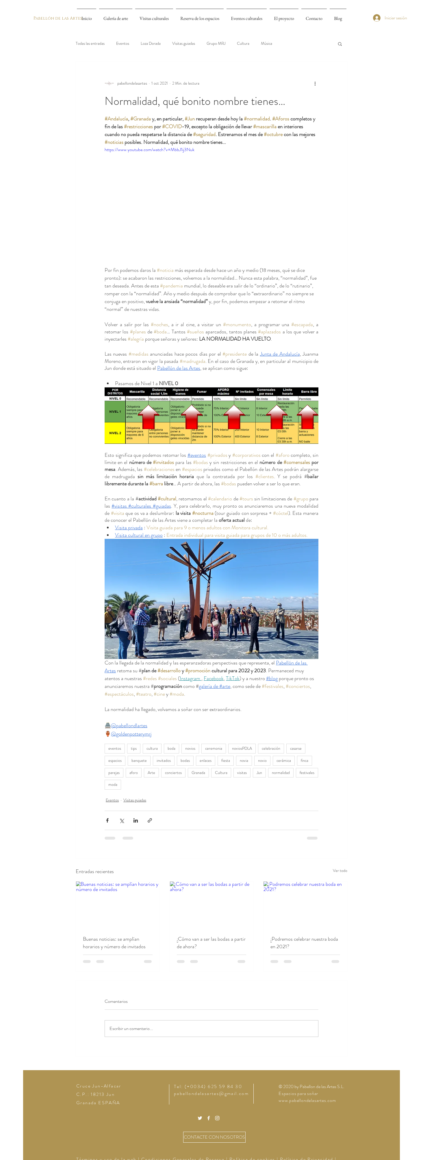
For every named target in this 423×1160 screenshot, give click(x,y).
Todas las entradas (90, 43)
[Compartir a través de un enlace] (150, 820)
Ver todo (340, 870)
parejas (114, 772)
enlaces (206, 760)
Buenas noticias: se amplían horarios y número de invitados (114, 942)
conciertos (173, 772)
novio (262, 760)
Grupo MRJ (216, 43)
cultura (152, 748)
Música (266, 43)
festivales (307, 772)
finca (304, 760)
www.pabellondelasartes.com (307, 1100)
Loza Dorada (151, 43)
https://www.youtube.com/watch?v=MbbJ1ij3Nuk (149, 149)
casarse (296, 748)
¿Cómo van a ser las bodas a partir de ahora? (211, 942)
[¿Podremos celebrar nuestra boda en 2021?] (305, 904)
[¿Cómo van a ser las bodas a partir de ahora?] (211, 904)
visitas (242, 772)
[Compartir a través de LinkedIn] (135, 820)
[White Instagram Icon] (217, 1118)
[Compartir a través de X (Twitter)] (121, 820)
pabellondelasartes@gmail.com (211, 1093)
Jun (259, 772)
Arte (151, 772)
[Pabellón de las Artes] (57, 18)
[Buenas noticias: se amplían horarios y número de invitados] (117, 904)
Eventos (122, 43)
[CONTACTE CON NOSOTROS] (214, 1137)
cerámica (284, 760)
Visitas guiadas (183, 43)
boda (171, 748)
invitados (164, 760)
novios (190, 748)
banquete (139, 760)
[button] (340, 43)
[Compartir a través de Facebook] (107, 820)
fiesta (225, 760)
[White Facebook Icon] (209, 1118)
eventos (114, 748)
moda (112, 784)
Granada (198, 772)
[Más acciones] (314, 83)
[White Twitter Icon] (200, 1118)
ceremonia (213, 748)
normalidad (281, 772)
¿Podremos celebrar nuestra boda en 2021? (304, 942)
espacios (115, 760)
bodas (185, 760)
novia (244, 760)
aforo (133, 772)
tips (134, 748)
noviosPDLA (242, 748)
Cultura (243, 43)
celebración (271, 748)
